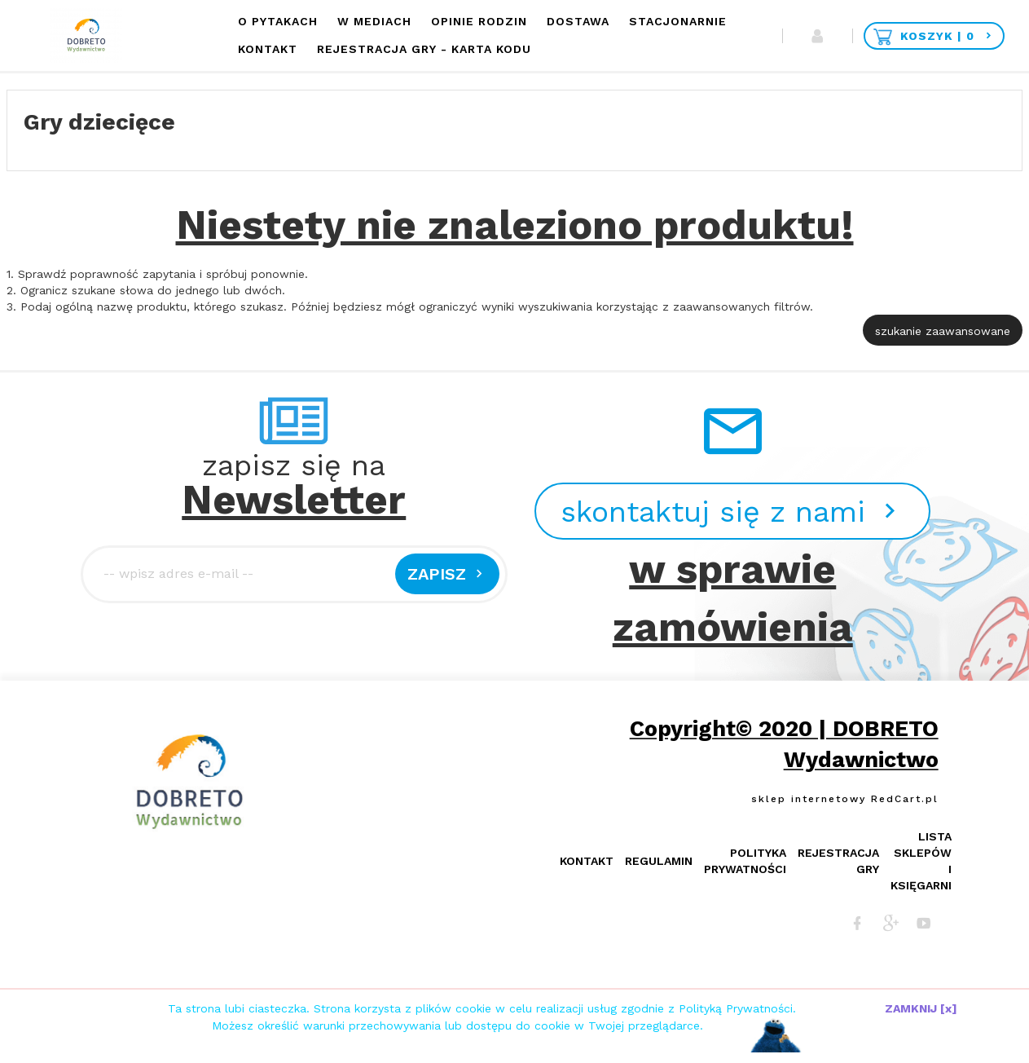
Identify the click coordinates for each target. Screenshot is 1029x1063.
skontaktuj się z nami (732, 512)
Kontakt (267, 48)
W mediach (374, 21)
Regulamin (659, 860)
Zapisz (447, 574)
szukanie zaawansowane (942, 330)
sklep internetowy (808, 799)
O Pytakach (278, 21)
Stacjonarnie (678, 21)
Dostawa (578, 21)
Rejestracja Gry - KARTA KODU (424, 48)
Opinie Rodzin (479, 21)
